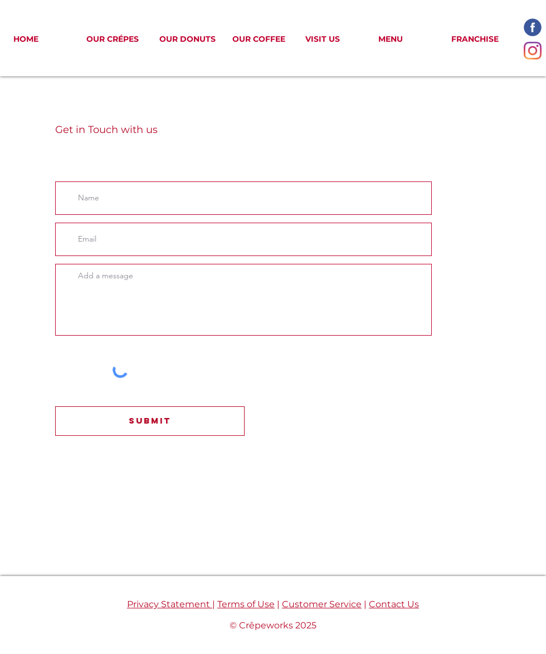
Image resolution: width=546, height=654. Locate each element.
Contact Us (394, 604)
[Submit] (150, 421)
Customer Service (322, 604)
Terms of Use (246, 604)
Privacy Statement (169, 604)
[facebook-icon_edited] (533, 27)
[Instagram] (533, 51)
